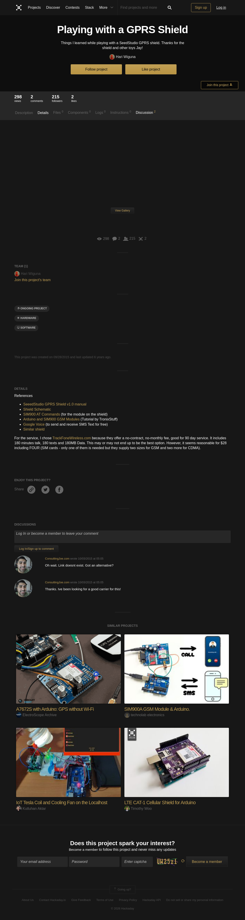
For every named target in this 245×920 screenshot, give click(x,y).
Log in (221, 7)
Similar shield (34, 429)
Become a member (83, 850)
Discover (53, 7)
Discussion (146, 112)
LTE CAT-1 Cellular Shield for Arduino (161, 802)
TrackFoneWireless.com (71, 438)
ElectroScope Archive (36, 715)
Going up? (122, 889)
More (107, 7)
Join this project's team (32, 280)
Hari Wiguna (122, 57)
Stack (89, 7)
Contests (73, 7)
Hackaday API (152, 900)
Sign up (201, 7)
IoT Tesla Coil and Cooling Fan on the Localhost (63, 802)
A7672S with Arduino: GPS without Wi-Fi (56, 709)
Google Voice (34, 424)
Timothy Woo (138, 808)
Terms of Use (104, 900)
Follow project (96, 69)
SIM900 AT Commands (41, 414)
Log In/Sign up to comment (36, 548)
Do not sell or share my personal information (194, 900)
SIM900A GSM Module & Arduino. (158, 709)
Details (43, 113)
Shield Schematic (37, 409)
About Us (28, 900)
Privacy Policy (128, 900)
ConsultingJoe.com (57, 558)
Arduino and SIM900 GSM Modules (51, 419)
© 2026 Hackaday (122, 909)
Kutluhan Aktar (31, 808)
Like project (151, 69)
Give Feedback (81, 900)
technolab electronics (144, 715)
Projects (34, 7)
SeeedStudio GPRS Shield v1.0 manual (54, 404)
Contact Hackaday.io (52, 900)
